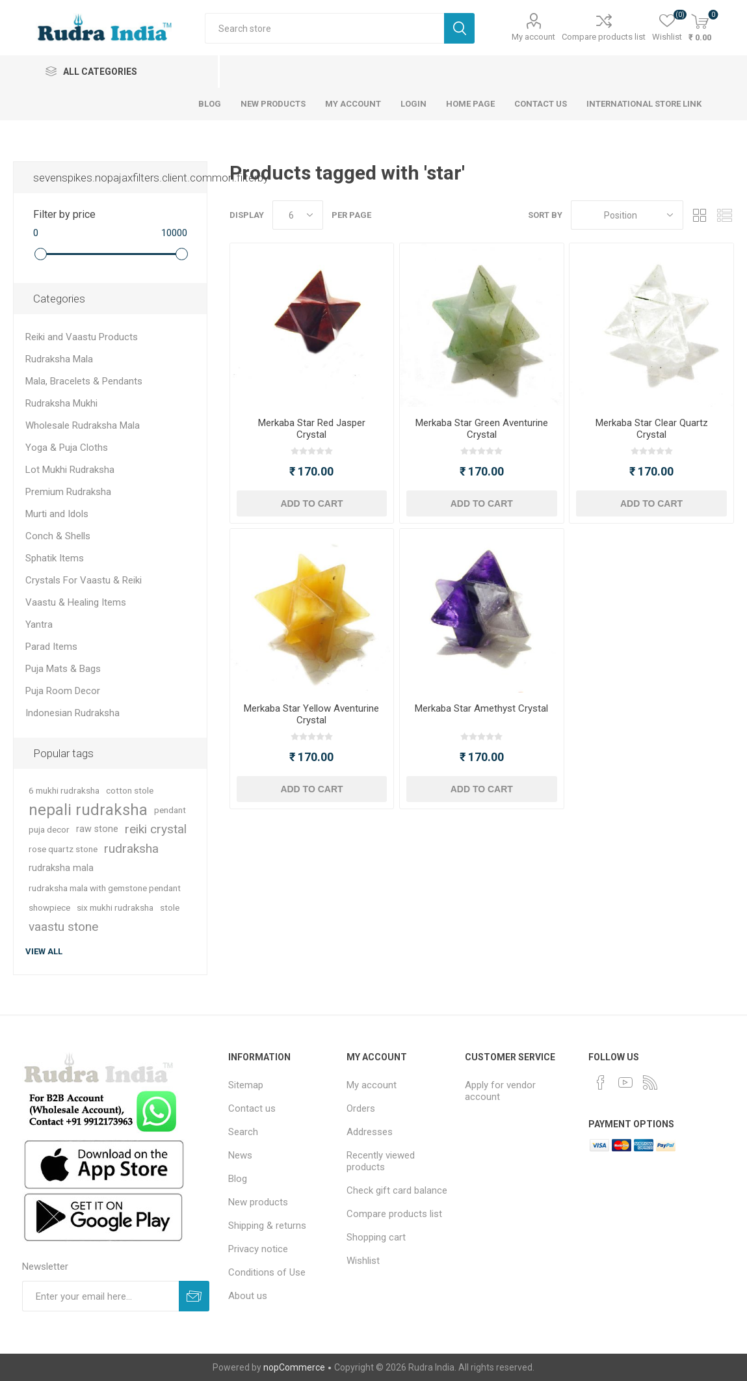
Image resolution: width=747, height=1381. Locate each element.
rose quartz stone (63, 849)
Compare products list (604, 37)
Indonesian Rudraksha (72, 713)
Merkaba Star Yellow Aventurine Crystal (311, 714)
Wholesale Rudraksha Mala (82, 425)
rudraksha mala (61, 868)
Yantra (39, 624)
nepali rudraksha (88, 810)
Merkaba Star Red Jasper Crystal (311, 428)
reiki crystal (156, 829)
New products (258, 1202)
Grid (699, 215)
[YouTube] (625, 1082)
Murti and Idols (56, 514)
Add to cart (311, 503)
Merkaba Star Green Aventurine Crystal (481, 428)
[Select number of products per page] (297, 215)
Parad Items (51, 646)
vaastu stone (63, 926)
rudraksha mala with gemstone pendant (105, 888)
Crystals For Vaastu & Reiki (83, 580)
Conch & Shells (57, 536)
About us (247, 1296)
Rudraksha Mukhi (61, 403)
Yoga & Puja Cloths (66, 447)
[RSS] (650, 1082)
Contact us (252, 1108)
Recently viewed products (381, 1161)
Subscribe (194, 1296)
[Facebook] (600, 1082)
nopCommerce (294, 1367)
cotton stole (129, 790)
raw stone (97, 829)
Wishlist (363, 1261)
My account (533, 37)
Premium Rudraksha (68, 492)
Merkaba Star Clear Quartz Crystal (652, 428)
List (724, 215)
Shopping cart (376, 1237)
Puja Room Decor (62, 691)
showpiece (49, 907)
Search (459, 28)
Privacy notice (258, 1249)
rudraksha (131, 848)
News (240, 1155)
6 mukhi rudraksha (64, 790)
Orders (361, 1108)
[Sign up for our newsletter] (100, 1296)
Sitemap (245, 1085)
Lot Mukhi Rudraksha (69, 470)
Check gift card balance (397, 1190)
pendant (170, 810)
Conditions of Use (267, 1272)
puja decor (49, 829)
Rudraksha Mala (59, 359)
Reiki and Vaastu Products (81, 337)
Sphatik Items (54, 558)
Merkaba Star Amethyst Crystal (481, 708)
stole (169, 907)
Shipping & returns (267, 1225)
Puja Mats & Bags (63, 669)
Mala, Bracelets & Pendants (83, 381)
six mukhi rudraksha (115, 907)
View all (43, 951)
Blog (237, 1179)
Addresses (370, 1132)
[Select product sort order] (627, 215)
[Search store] (325, 28)
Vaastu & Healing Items (75, 602)
